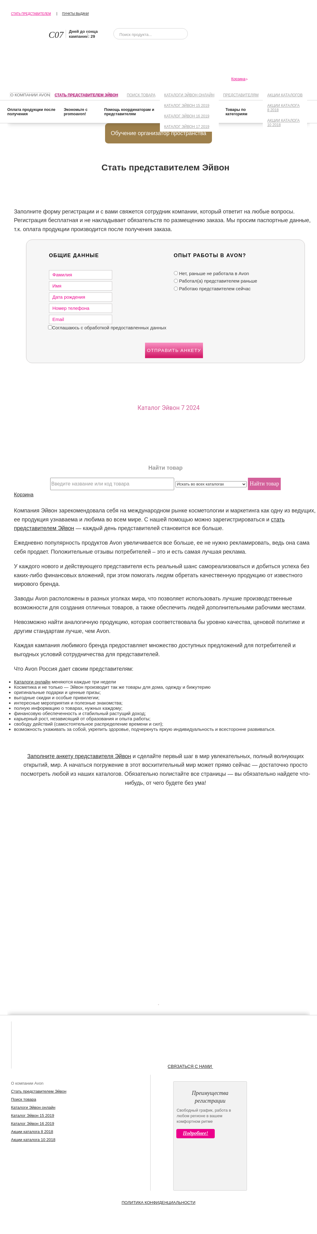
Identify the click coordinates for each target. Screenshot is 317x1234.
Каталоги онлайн (32, 681)
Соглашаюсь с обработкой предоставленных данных (109, 327)
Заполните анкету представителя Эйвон (79, 756)
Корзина (23, 494)
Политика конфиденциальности (158, 1202)
